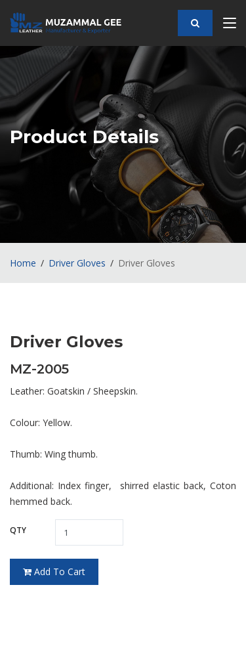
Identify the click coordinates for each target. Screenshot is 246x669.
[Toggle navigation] (229, 25)
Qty (18, 530)
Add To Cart (54, 571)
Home (23, 263)
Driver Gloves (77, 263)
